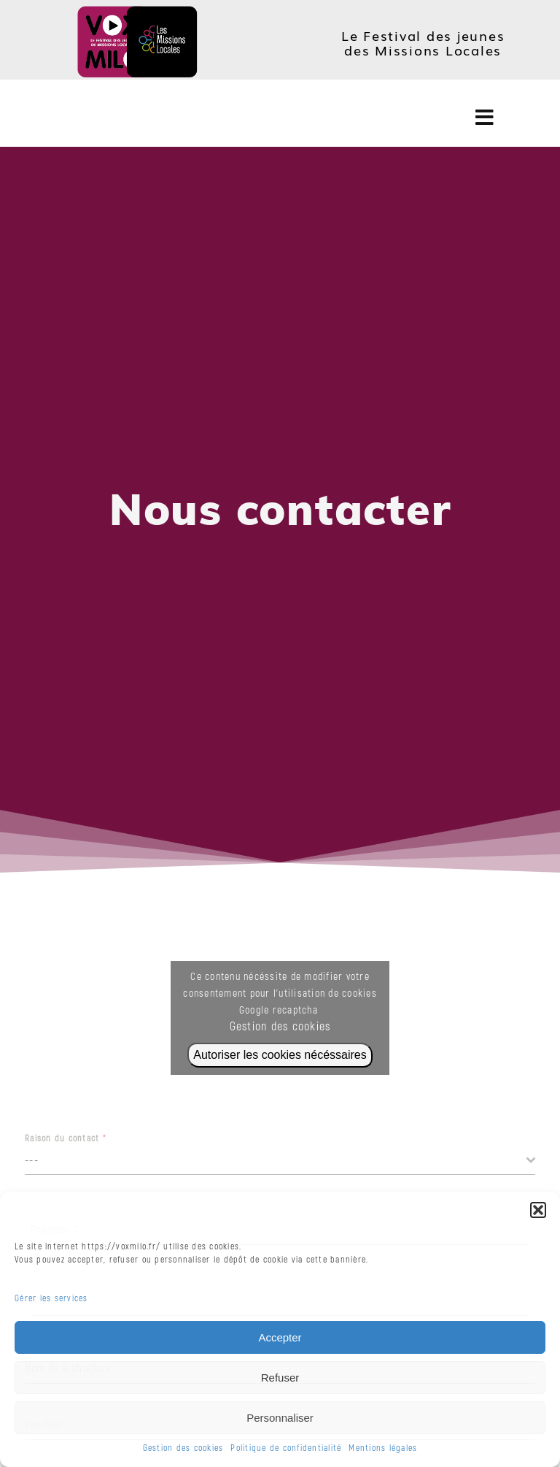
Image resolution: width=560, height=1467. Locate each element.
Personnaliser (280, 1418)
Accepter (279, 1337)
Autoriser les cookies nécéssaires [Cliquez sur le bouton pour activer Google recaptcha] (279, 1055)
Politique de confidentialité (285, 1448)
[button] (538, 1210)
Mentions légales (383, 1448)
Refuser (280, 1377)
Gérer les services (51, 1298)
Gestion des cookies (183, 1448)
